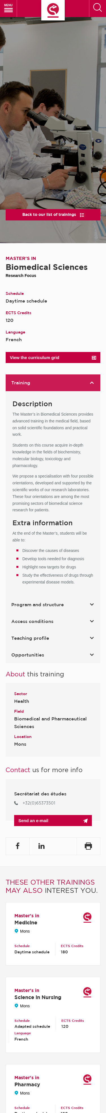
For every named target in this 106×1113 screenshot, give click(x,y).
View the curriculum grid (53, 357)
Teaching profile (55, 638)
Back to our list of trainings (53, 214)
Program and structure (55, 604)
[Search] (97, 8)
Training (55, 382)
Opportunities (55, 655)
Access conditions (55, 621)
